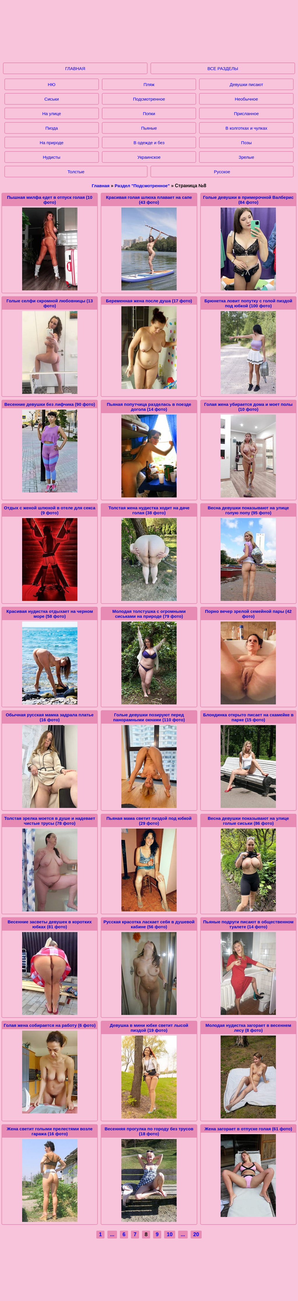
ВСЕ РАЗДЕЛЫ (222, 68)
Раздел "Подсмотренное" (142, 185)
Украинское (149, 157)
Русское (222, 171)
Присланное (246, 113)
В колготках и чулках (246, 128)
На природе (52, 142)
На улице (51, 113)
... (112, 1234)
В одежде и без (149, 142)
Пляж (149, 84)
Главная (100, 185)
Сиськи (52, 99)
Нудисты (51, 157)
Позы (246, 142)
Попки (149, 113)
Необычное (246, 99)
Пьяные (149, 128)
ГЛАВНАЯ (75, 68)
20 (196, 1234)
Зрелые (246, 157)
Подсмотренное (149, 99)
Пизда (51, 128)
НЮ (51, 84)
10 (170, 1234)
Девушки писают (246, 84)
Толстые (76, 171)
